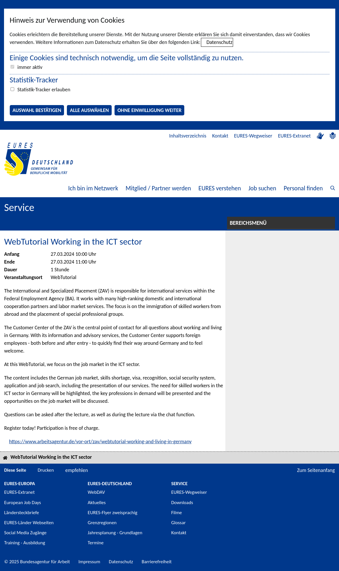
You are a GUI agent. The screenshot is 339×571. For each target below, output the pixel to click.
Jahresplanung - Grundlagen (115, 533)
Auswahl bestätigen (37, 110)
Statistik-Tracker (34, 79)
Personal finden (303, 188)
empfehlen (76, 470)
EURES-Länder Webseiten (29, 523)
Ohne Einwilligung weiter (149, 110)
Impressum (89, 562)
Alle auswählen (89, 110)
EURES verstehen (219, 188)
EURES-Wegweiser (253, 136)
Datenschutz (219, 42)
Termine (96, 543)
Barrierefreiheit (157, 562)
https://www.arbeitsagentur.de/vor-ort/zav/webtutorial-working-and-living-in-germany (100, 441)
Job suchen (262, 188)
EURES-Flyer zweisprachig (112, 513)
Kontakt (220, 136)
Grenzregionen (102, 523)
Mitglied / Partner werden (158, 188)
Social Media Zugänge (25, 533)
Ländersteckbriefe (21, 513)
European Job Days (22, 503)
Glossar (178, 523)
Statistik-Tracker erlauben (44, 89)
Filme (176, 513)
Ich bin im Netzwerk (93, 188)
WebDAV (96, 492)
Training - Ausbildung (24, 543)
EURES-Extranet (294, 136)
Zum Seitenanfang (316, 470)
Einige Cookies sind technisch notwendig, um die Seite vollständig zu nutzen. (127, 57)
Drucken (46, 470)
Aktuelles (97, 503)
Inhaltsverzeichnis (187, 136)
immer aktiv (30, 67)
